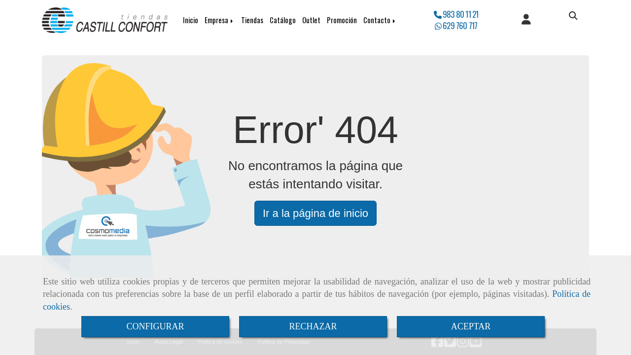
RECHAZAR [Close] (313, 326)
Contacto (380, 20)
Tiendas (252, 20)
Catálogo (283, 20)
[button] (526, 20)
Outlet (311, 20)
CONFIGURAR (155, 326)
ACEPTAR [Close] (471, 326)
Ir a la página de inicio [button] (315, 213)
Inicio (190, 20)
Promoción (342, 20)
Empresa (220, 20)
